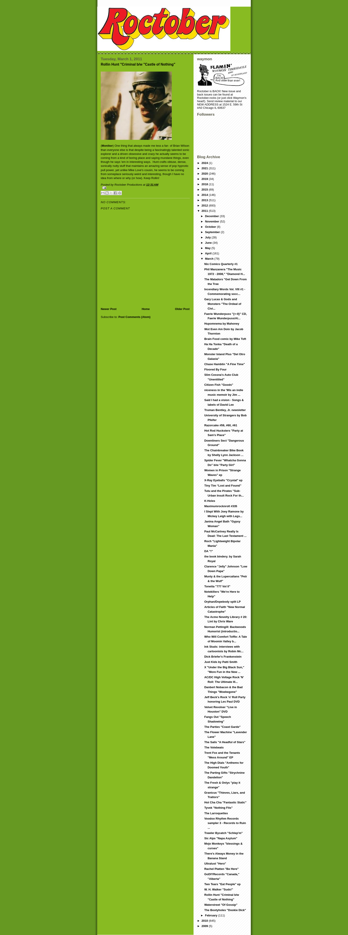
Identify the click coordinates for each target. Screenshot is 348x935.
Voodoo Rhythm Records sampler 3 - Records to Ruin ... (225, 823)
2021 (205, 168)
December (212, 216)
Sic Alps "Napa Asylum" (220, 838)
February (211, 915)
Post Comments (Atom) (134, 317)
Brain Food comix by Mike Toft (225, 339)
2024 (205, 163)
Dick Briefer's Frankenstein (222, 656)
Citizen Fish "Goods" (218, 384)
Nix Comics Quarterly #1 (220, 264)
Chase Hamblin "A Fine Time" (224, 364)
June (209, 242)
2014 (205, 195)
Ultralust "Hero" (215, 863)
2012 (205, 205)
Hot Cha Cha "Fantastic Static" (225, 802)
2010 (205, 920)
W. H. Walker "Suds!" (218, 889)
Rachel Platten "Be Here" (221, 869)
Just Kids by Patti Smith (220, 662)
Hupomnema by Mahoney (221, 323)
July (208, 237)
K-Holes (209, 501)
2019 (205, 179)
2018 (205, 184)
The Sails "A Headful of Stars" (224, 742)
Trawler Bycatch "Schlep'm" (223, 833)
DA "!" (208, 551)
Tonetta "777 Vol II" (217, 586)
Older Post (182, 309)
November (212, 221)
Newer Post (109, 309)
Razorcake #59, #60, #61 (220, 425)
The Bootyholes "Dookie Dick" (225, 910)
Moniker (107, 145)
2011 (205, 210)
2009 (205, 926)
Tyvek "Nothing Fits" (218, 807)
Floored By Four (215, 369)
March (209, 258)
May (208, 248)
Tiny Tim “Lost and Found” (222, 485)
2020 (205, 173)
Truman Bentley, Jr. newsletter (225, 410)
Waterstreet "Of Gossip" (220, 904)
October (211, 226)
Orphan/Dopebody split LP (222, 601)
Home (146, 309)
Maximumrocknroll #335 (220, 506)
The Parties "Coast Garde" (222, 727)
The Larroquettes (216, 813)
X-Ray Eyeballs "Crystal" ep (223, 480)
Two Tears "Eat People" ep (222, 884)
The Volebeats (213, 747)
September (213, 232)
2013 (205, 200)
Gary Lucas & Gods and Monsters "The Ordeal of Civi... (222, 304)
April (208, 253)
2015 (205, 189)
